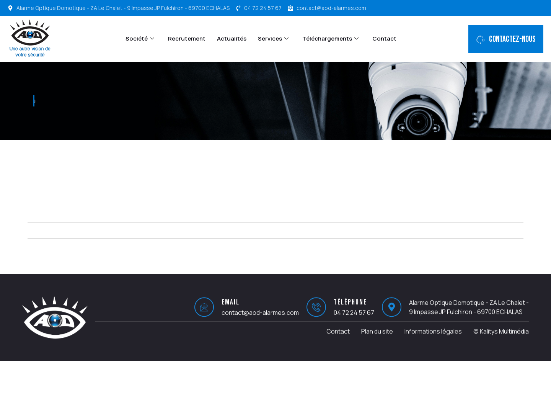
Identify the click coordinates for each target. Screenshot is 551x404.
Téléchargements (330, 38)
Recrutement (186, 38)
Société (140, 38)
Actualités (231, 38)
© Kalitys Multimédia (501, 338)
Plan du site (377, 338)
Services (273, 38)
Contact (384, 38)
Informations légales (433, 338)
